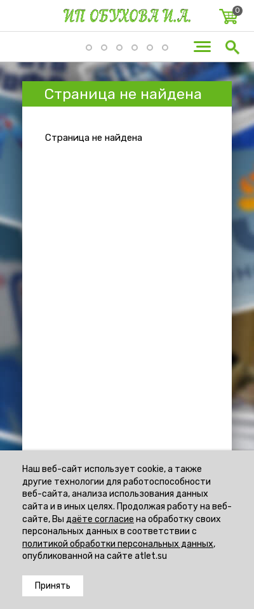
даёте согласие (100, 519)
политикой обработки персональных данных (117, 544)
